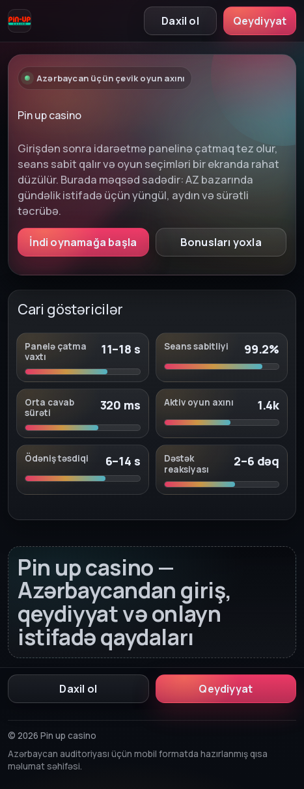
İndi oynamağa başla (83, 242)
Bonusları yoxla (221, 242)
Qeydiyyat (260, 21)
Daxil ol (180, 21)
